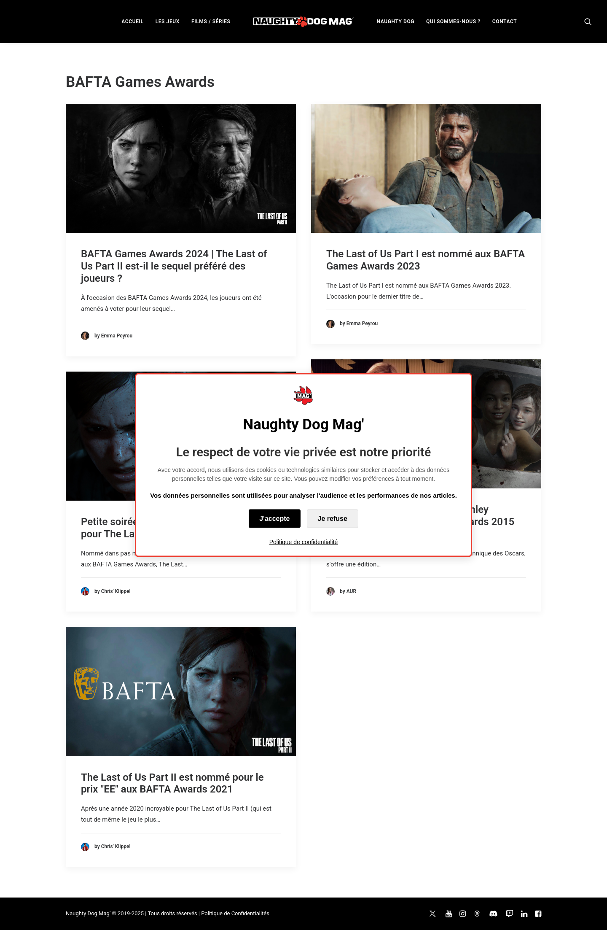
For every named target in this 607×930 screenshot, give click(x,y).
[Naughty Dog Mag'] (304, 21)
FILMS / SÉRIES (211, 21)
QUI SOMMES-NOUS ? (453, 21)
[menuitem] (132, 21)
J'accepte (274, 518)
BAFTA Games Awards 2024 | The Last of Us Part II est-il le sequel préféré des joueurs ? (174, 266)
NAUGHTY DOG (396, 21)
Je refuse (332, 518)
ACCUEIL (132, 21)
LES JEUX (168, 21)
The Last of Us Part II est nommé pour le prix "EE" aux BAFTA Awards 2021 (172, 783)
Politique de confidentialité (303, 542)
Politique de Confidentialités (235, 913)
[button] (588, 21)
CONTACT (504, 21)
